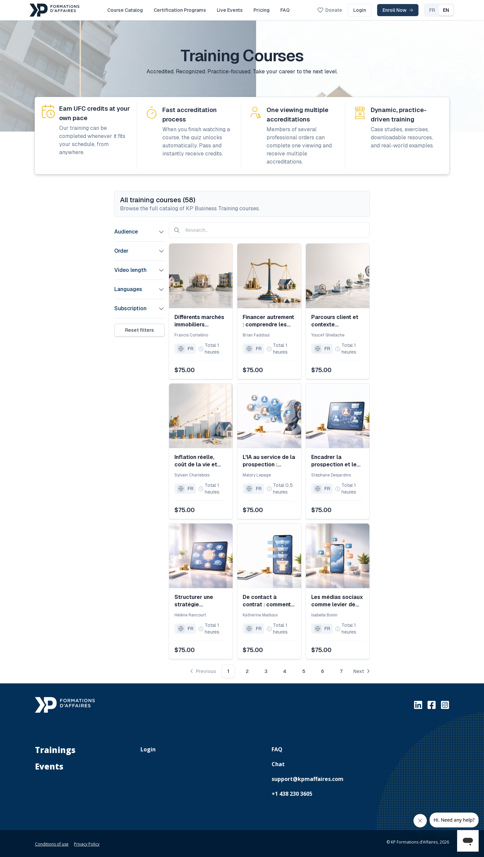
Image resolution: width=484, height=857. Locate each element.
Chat (278, 764)
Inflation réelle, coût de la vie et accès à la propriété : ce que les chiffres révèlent (200, 461)
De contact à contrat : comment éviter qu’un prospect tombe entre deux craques (268, 601)
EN (435, 10)
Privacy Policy (86, 844)
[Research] (269, 230)
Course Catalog (125, 10)
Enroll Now (387, 10)
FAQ (285, 10)
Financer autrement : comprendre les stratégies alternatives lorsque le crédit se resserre (268, 321)
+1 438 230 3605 (292, 793)
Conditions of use (52, 844)
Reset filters (139, 330)
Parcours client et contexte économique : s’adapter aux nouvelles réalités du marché (334, 321)
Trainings (55, 749)
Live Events (230, 10)
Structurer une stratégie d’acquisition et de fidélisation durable (200, 601)
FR (421, 10)
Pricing (261, 10)
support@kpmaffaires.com (308, 779)
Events (49, 766)
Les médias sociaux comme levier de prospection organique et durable (337, 601)
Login (348, 10)
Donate (319, 10)
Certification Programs (180, 10)
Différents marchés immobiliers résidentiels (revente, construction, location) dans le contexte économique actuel (199, 321)
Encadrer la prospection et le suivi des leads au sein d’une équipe (334, 461)
